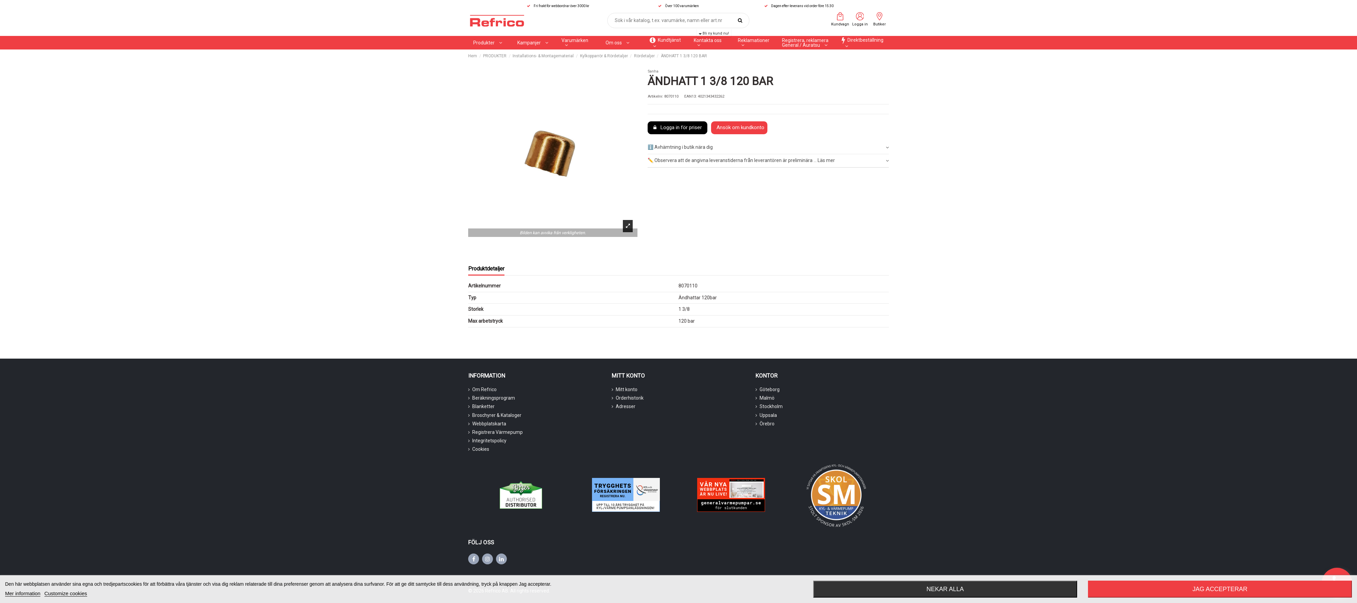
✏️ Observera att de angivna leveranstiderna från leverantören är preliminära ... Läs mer (768, 160)
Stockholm (771, 406)
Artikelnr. (655, 96)
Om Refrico (484, 389)
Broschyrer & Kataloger (496, 415)
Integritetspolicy (489, 440)
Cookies (480, 449)
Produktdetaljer (486, 268)
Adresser (625, 406)
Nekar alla (945, 589)
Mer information (22, 593)
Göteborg (770, 389)
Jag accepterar (1219, 589)
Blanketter (483, 406)
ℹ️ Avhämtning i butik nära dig (768, 147)
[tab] (768, 148)
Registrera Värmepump (497, 432)
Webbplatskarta (489, 423)
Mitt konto (626, 389)
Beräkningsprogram (493, 398)
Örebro (767, 423)
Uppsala (768, 415)
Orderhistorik (630, 398)
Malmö (767, 398)
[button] (532, 42)
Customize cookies (65, 593)
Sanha (653, 71)
